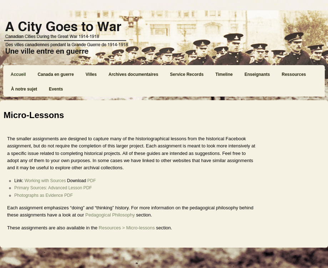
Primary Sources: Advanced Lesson (48, 187)
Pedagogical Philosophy (110, 215)
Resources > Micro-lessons (127, 227)
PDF (91, 180)
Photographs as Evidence (38, 195)
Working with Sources (45, 180)
